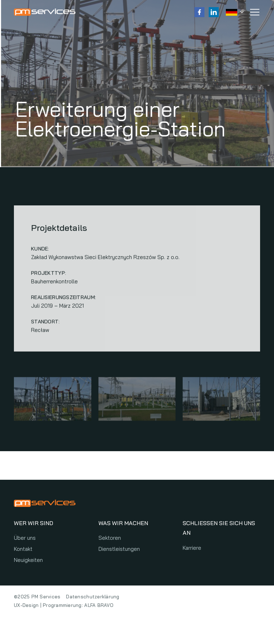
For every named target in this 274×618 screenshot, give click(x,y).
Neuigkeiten (28, 560)
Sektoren (109, 537)
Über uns (25, 537)
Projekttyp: (48, 273)
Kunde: (40, 249)
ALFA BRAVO (98, 605)
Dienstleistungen (119, 549)
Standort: (45, 322)
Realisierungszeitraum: (63, 298)
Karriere (192, 547)
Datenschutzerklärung (92, 596)
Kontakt (23, 549)
